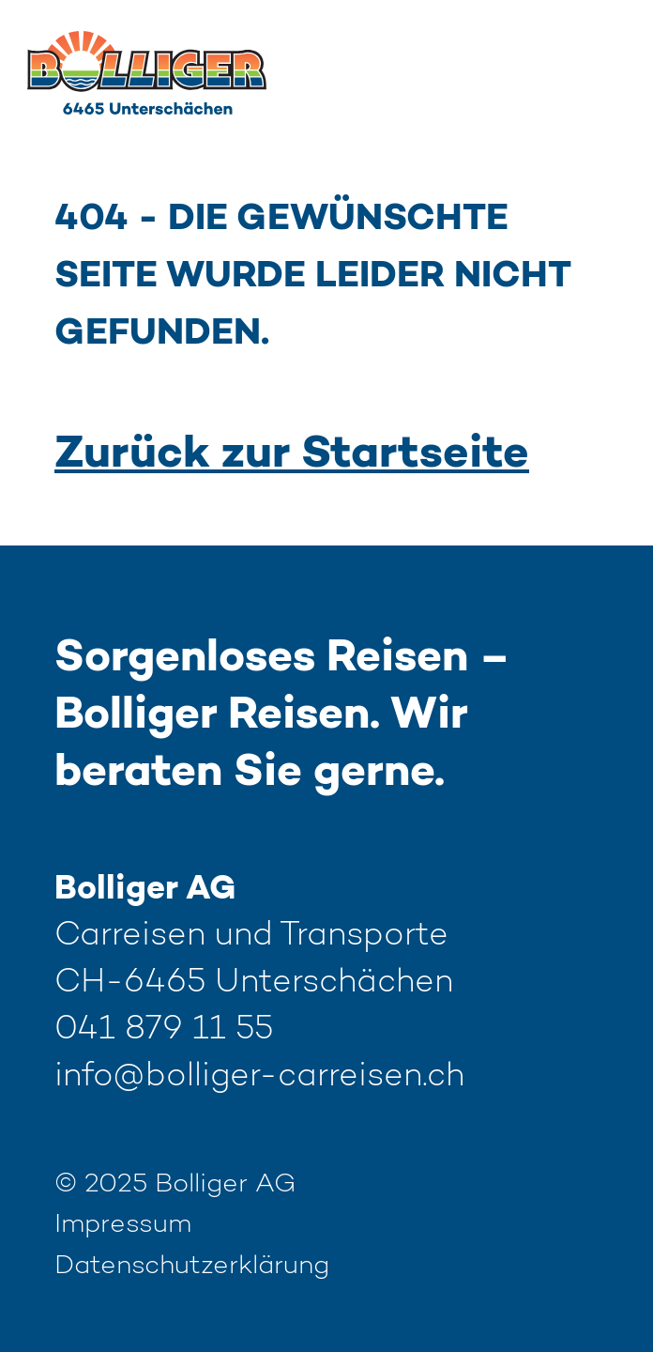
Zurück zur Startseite (291, 455)
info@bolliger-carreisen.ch (259, 1077)
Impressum (122, 1225)
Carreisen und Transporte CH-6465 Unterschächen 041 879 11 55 (259, 984)
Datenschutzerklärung (191, 1266)
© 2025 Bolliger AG (175, 1185)
